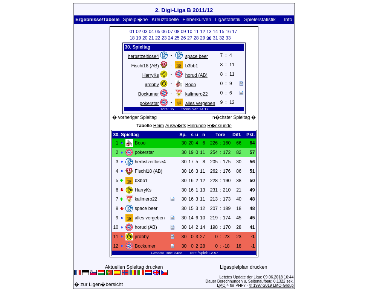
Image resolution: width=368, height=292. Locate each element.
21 (151, 38)
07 (170, 31)
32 (221, 38)
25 (177, 38)
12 (202, 31)
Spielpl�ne (135, 19)
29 (202, 38)
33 (228, 38)
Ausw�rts (175, 125)
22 (157, 38)
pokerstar (149, 103)
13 (209, 31)
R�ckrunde (220, 125)
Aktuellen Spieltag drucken (134, 267)
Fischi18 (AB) (145, 65)
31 (215, 38)
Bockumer (148, 94)
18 (132, 38)
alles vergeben (200, 103)
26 (183, 38)
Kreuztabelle (165, 19)
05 (157, 31)
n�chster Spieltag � (234, 117)
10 (189, 31)
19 (138, 38)
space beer (196, 56)
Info (288, 19)
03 (145, 31)
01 (132, 31)
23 (164, 38)
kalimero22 (196, 94)
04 (151, 31)
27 (189, 38)
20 (145, 38)
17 (234, 31)
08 (177, 31)
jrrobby (152, 84)
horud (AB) (196, 75)
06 (164, 31)
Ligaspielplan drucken (243, 267)
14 (215, 31)
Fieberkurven (197, 19)
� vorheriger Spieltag (134, 117)
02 (138, 31)
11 (196, 31)
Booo (190, 84)
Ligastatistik (227, 19)
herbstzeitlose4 (143, 56)
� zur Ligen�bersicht (98, 284)
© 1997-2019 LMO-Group (271, 285)
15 (221, 31)
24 (170, 38)
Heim (158, 125)
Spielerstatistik (260, 19)
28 (196, 38)
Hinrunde (197, 125)
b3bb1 (191, 65)
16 (228, 31)
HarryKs (150, 75)
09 (183, 31)
